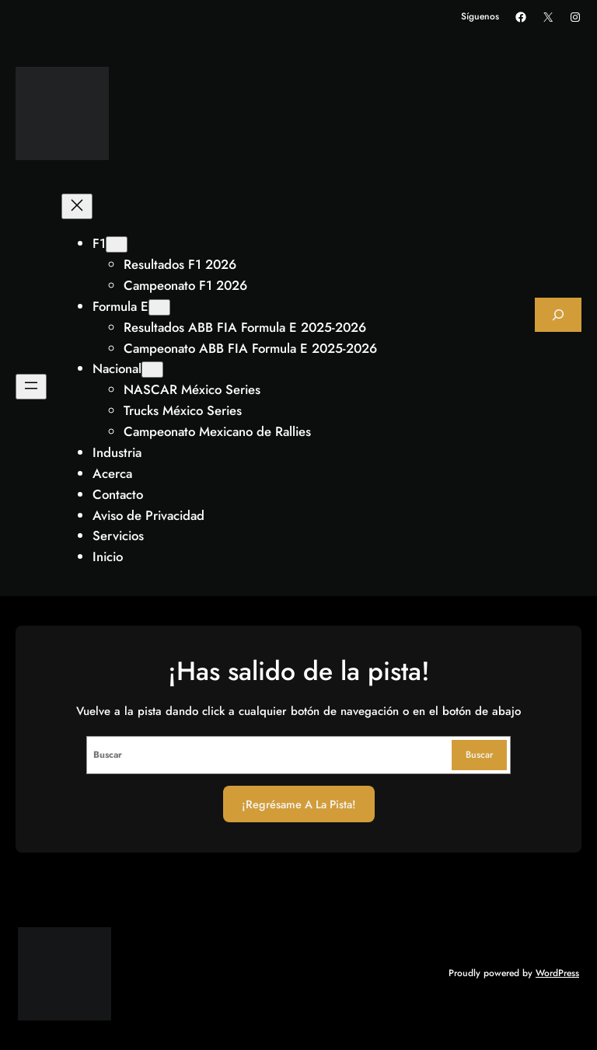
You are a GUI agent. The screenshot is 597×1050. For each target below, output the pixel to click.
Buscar (479, 755)
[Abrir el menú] (31, 386)
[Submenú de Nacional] (152, 369)
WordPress (557, 973)
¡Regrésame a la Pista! (299, 804)
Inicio (108, 556)
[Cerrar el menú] (77, 206)
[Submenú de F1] (116, 244)
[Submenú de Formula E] (159, 307)
